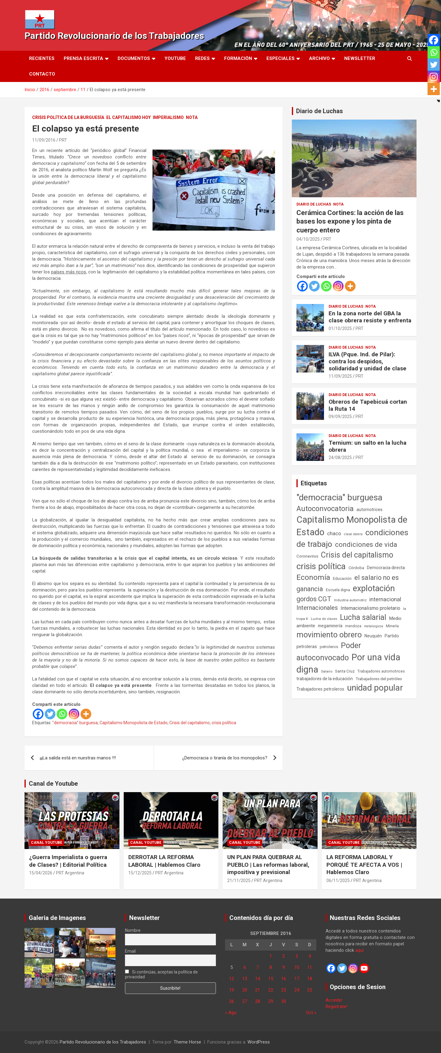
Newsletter (359, 58)
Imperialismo (168, 117)
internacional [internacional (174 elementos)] (385, 599)
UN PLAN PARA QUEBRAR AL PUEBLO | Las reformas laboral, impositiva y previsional (268, 865)
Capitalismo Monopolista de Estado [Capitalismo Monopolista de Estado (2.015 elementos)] (351, 525)
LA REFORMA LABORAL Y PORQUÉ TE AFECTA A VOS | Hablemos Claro (364, 865)
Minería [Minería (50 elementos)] (392, 626)
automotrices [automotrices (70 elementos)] (369, 509)
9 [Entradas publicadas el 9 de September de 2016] (283, 967)
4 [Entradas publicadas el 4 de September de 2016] (309, 956)
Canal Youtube (46, 842)
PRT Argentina (70, 872)
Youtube (175, 58)
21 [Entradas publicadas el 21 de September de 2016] (257, 990)
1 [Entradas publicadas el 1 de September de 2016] (271, 956)
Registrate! (336, 1006)
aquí (359, 950)
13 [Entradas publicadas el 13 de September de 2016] (244, 978)
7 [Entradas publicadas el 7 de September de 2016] (257, 967)
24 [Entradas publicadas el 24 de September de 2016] (296, 990)
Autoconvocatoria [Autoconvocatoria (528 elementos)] (325, 508)
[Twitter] (50, 714)
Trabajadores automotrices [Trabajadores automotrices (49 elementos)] (381, 671)
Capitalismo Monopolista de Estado (134, 722)
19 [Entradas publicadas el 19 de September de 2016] (231, 990)
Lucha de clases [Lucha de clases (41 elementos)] (324, 619)
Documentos (134, 58)
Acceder (334, 1000)
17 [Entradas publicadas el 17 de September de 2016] (296, 978)
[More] (86, 714)
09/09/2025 (340, 416)
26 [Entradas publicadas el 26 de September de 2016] (231, 1001)
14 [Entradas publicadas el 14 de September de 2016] (257, 978)
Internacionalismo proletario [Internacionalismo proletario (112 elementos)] (370, 608)
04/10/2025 (308, 239)
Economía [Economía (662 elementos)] (313, 577)
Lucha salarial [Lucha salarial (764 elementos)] (363, 617)
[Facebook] (38, 714)
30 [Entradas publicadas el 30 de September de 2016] (283, 1001)
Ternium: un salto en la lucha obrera (367, 446)
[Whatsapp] (62, 714)
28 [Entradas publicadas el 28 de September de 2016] (257, 1001)
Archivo (319, 58)
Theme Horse (187, 1042)
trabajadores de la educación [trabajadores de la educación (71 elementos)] (324, 678)
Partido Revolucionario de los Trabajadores (114, 35)
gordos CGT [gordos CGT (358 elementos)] (313, 599)
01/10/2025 (340, 328)
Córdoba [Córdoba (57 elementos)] (356, 567)
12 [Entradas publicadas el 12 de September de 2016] (231, 978)
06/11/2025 (338, 880)
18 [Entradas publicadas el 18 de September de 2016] (309, 978)
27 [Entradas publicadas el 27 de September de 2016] (244, 1001)
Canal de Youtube (53, 783)
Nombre (133, 930)
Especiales (280, 58)
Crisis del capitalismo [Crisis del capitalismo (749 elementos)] (357, 555)
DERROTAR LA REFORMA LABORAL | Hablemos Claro (164, 861)
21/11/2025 (239, 880)
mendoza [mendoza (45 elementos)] (353, 626)
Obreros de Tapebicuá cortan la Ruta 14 (368, 405)
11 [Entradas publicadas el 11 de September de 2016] (309, 967)
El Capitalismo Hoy (128, 117)
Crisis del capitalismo (189, 722)
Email (130, 951)
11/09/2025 (340, 376)
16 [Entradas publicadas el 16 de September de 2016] (283, 978)
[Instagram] (74, 714)
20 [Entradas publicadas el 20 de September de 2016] (244, 990)
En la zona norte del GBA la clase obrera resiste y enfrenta (370, 317)
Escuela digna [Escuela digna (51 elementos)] (338, 590)
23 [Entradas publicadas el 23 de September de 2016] (283, 990)
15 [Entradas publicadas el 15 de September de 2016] (270, 978)
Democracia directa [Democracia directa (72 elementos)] (386, 567)
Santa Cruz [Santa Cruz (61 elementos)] (345, 671)
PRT (63, 140)
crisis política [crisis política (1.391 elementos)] (321, 566)
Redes (202, 58)
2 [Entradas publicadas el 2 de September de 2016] (283, 956)
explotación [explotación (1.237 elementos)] (374, 588)
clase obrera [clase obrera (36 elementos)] (353, 534)
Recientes (42, 58)
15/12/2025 (140, 872)
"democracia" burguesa (75, 722)
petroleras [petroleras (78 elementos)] (306, 646)
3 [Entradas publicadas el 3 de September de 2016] (297, 956)
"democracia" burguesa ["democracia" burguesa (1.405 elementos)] (339, 497)
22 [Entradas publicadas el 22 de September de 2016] (270, 990)
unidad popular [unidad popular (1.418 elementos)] (375, 688)
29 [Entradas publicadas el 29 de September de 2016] (270, 1001)
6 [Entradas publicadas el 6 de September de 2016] (244, 967)
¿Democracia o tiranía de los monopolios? (224, 758)
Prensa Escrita (83, 58)
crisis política (224, 722)
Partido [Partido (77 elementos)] (392, 636)
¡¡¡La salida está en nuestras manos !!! (78, 758)
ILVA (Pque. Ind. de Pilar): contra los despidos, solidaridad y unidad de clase (367, 361)
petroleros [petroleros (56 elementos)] (329, 646)
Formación (238, 58)
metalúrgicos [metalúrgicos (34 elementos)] (373, 626)
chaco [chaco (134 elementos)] (334, 533)
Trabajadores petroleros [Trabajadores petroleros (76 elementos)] (320, 689)
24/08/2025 (340, 457)
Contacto (42, 74)
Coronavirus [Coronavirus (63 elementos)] (307, 556)
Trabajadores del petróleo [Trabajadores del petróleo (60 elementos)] (379, 679)
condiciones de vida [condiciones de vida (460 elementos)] (366, 544)
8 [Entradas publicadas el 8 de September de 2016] (271, 967)
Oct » (311, 1012)
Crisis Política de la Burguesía (68, 117)
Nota (192, 117)
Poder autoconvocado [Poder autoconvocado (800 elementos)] (328, 651)
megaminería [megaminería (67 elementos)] (330, 625)
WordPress (258, 1042)
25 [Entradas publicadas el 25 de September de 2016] (309, 990)
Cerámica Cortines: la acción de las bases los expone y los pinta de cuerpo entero (350, 221)
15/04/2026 (40, 872)
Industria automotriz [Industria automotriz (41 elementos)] (350, 600)
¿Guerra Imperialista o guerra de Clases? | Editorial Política (68, 861)
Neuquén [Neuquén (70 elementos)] (373, 635)
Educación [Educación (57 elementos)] (342, 578)
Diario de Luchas (319, 111)
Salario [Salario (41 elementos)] (326, 671)
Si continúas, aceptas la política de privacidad (161, 974)
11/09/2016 (43, 140)
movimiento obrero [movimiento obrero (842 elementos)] (329, 634)
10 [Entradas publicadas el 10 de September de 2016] (296, 967)
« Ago (231, 1012)
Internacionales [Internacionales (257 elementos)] (317, 607)
